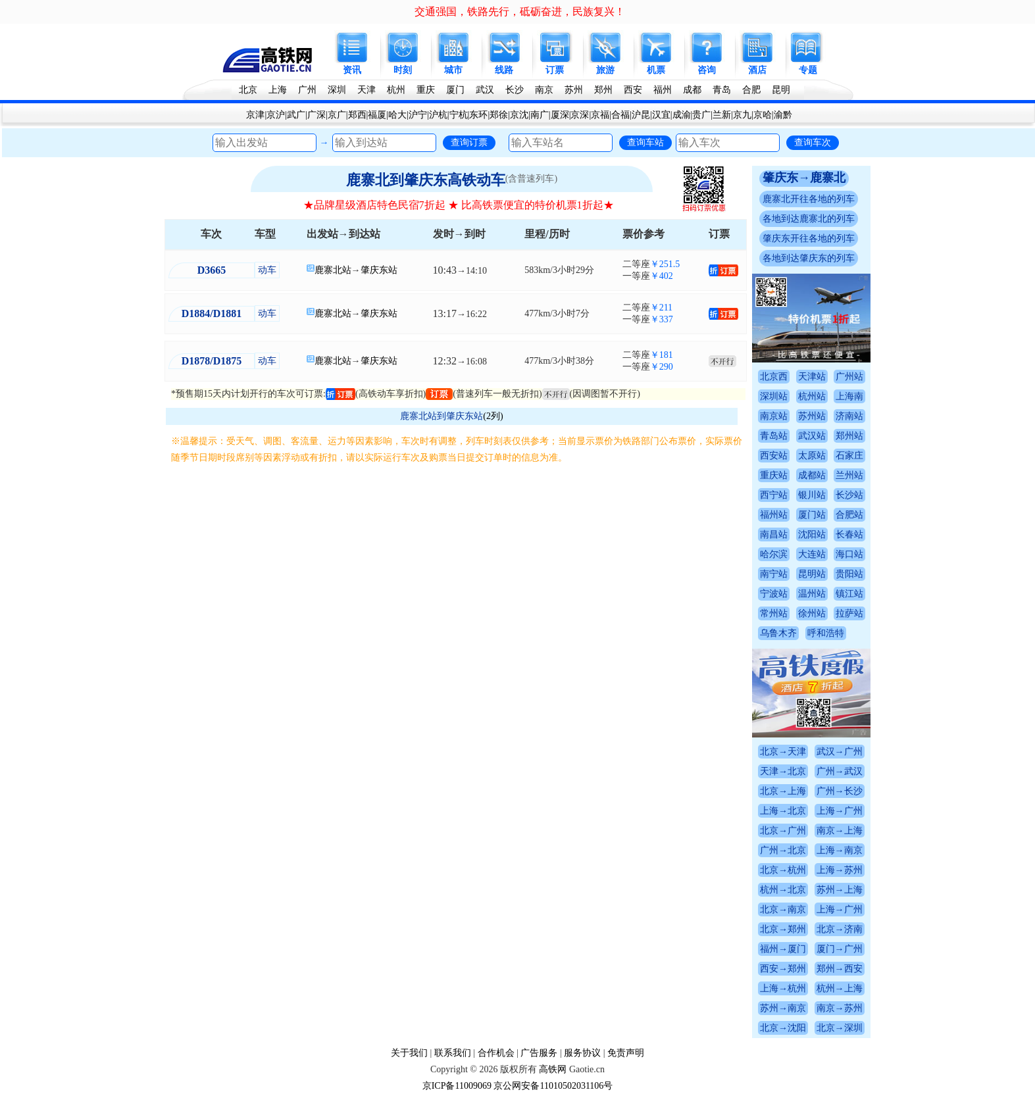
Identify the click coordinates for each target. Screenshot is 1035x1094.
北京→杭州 (783, 870)
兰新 (722, 115)
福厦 (377, 115)
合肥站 (849, 515)
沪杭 (438, 115)
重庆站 (774, 475)
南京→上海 (840, 830)
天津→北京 (783, 771)
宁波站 (774, 594)
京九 (742, 115)
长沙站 (849, 495)
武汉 (485, 90)
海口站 (849, 554)
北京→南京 (783, 909)
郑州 (603, 90)
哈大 (397, 115)
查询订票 (469, 142)
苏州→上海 (840, 890)
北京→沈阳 (783, 1028)
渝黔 (783, 115)
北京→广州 (783, 830)
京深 (579, 115)
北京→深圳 (840, 1028)
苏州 (574, 90)
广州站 (849, 377)
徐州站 (812, 613)
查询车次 (812, 142)
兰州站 (849, 475)
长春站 (849, 534)
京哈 (762, 115)
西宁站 (774, 495)
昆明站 (812, 574)
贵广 (701, 115)
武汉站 (812, 436)
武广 (296, 115)
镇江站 (849, 594)
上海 (277, 90)
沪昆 (641, 115)
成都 (692, 90)
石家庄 (849, 455)
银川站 (812, 495)
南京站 (774, 416)
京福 (600, 115)
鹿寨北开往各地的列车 (809, 199)
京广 (337, 115)
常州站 (774, 613)
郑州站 (849, 436)
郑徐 (499, 115)
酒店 (757, 70)
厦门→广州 (840, 949)
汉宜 (661, 115)
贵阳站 (849, 574)
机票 (656, 70)
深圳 (337, 90)
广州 (307, 90)
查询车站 (645, 142)
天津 (366, 90)
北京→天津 (783, 752)
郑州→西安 (840, 969)
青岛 (722, 90)
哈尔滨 (774, 554)
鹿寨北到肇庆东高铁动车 (425, 180)
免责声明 (625, 1053)
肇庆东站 (379, 270)
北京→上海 (783, 791)
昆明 (781, 90)
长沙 (514, 90)
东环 (478, 115)
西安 (633, 90)
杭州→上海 (840, 988)
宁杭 (458, 115)
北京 (248, 90)
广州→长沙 (840, 791)
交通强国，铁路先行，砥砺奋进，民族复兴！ (520, 11)
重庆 (426, 90)
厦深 (560, 115)
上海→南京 (840, 850)
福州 (662, 90)
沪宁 (418, 115)
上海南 (849, 396)
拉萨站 (849, 613)
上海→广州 (840, 811)
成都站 (812, 475)
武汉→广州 (840, 752)
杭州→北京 (783, 890)
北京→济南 (840, 929)
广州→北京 (783, 850)
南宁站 (774, 574)
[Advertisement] (458, 564)
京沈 (519, 115)
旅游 (605, 70)
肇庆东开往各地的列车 (809, 238)
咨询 (706, 70)
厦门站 (812, 515)
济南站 (849, 416)
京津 (255, 115)
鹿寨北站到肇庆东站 (441, 416)
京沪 (275, 115)
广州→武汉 (840, 771)
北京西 (774, 377)
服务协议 (582, 1053)
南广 (539, 115)
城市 (453, 70)
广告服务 (538, 1053)
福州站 (774, 515)
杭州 (396, 90)
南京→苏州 (840, 1008)
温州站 (812, 594)
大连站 (812, 554)
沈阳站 (812, 534)
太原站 (812, 455)
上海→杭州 (783, 988)
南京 (544, 90)
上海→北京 (783, 811)
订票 (554, 70)
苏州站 (812, 416)
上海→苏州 (840, 870)
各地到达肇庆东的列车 (809, 258)
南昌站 (774, 534)
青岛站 (774, 436)
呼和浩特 (825, 633)
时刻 (402, 70)
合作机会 (496, 1053)
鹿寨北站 (333, 270)
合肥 (751, 90)
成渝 (681, 115)
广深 (316, 115)
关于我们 (409, 1053)
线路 (504, 70)
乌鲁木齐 (778, 633)
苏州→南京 (783, 1008)
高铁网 (553, 1069)
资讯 (352, 70)
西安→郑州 (783, 969)
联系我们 (452, 1053)
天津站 (812, 377)
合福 (620, 115)
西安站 (774, 455)
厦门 (455, 90)
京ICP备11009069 (457, 1086)
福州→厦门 (783, 949)
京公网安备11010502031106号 (553, 1086)
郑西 (357, 115)
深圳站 (774, 396)
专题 (808, 70)
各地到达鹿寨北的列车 (809, 219)
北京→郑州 (783, 929)
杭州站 (812, 396)
